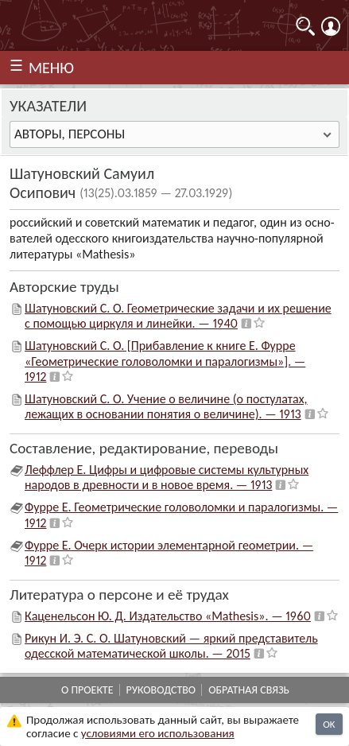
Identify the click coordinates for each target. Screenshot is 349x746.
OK (329, 724)
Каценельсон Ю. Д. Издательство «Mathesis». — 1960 (168, 616)
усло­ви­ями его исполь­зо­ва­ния (158, 733)
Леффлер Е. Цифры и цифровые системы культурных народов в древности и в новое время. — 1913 (166, 477)
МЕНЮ (51, 67)
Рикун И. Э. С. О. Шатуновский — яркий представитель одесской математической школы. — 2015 (171, 646)
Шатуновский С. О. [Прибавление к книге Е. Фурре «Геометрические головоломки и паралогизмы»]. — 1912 (165, 360)
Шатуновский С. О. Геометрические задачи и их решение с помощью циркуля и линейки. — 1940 (178, 316)
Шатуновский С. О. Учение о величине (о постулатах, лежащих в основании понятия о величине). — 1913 (166, 406)
